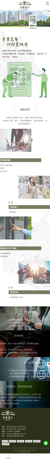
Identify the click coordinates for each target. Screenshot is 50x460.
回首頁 (8, 456)
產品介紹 (29, 441)
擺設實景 (37, 441)
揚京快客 (23, 450)
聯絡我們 (6, 444)
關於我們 (12, 441)
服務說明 (20, 441)
